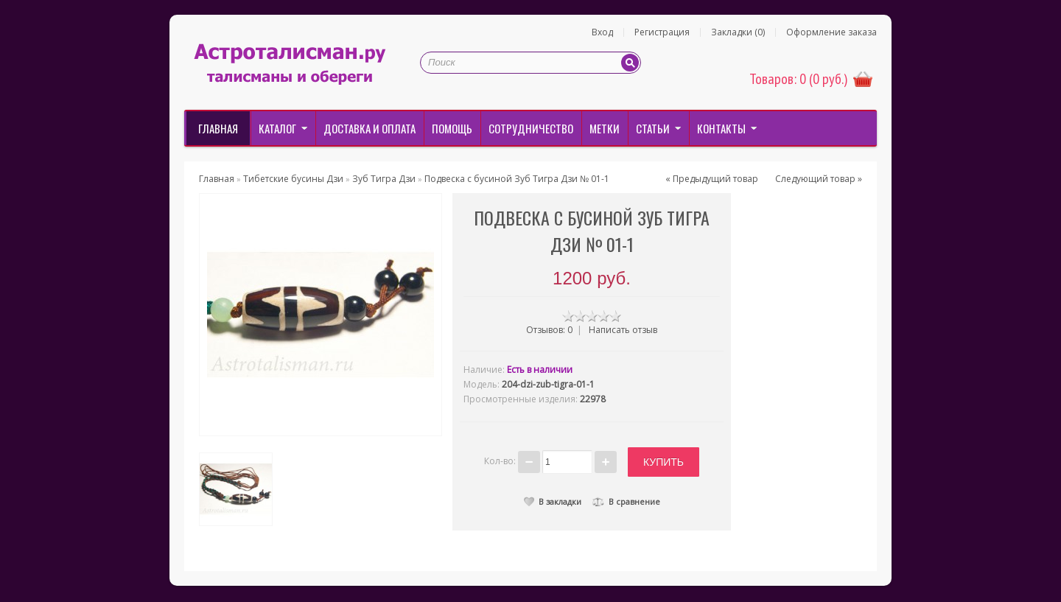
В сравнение (626, 499)
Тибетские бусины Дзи (293, 178)
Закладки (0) (738, 32)
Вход (602, 32)
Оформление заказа (831, 32)
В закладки (552, 499)
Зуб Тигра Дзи (384, 178)
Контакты (721, 128)
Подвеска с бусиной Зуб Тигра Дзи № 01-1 (516, 178)
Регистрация (662, 32)
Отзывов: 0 (549, 329)
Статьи (653, 128)
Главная (218, 128)
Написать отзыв (623, 329)
